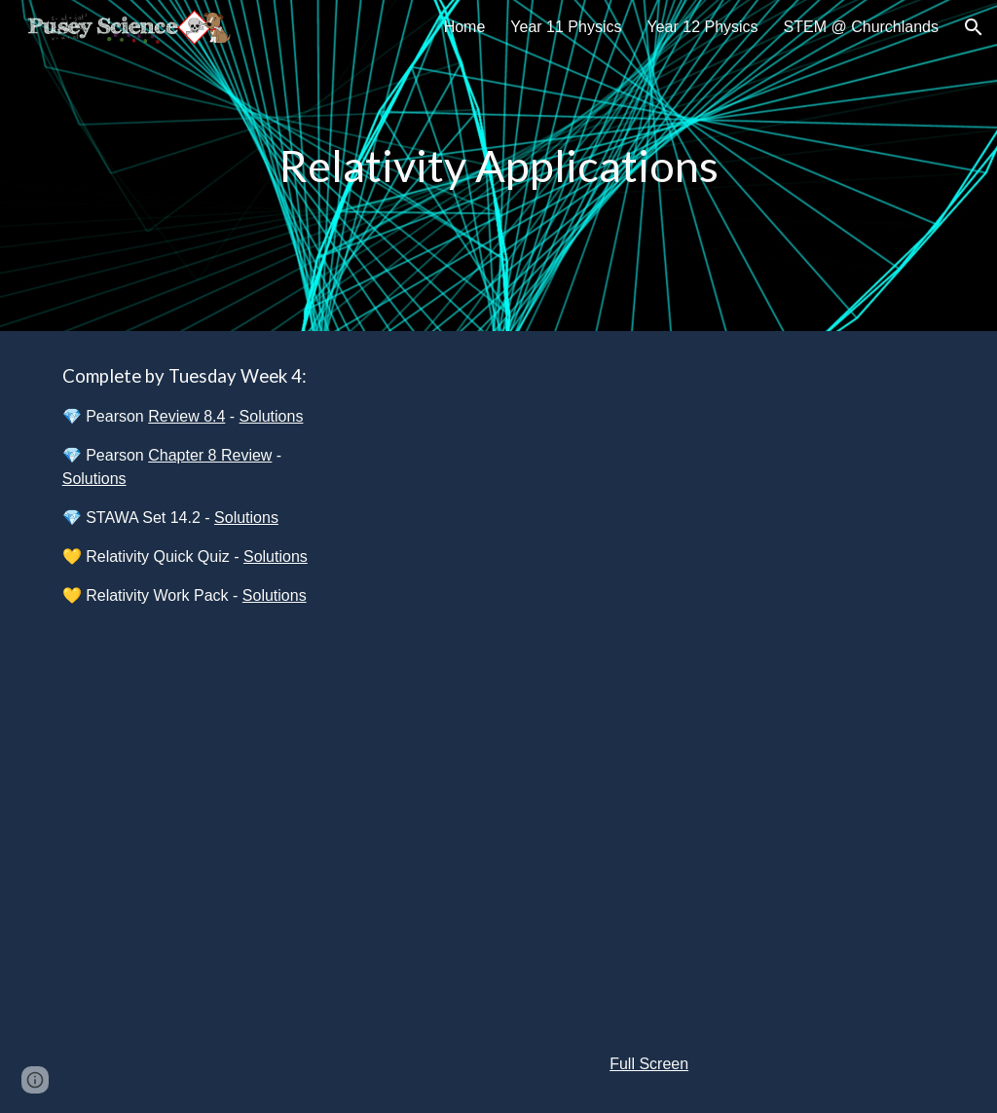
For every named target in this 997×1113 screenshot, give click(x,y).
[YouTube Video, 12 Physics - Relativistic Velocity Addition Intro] (649, 516)
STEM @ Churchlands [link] (861, 27)
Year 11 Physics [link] (565, 27)
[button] (973, 27)
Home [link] (465, 27)
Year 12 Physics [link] (701, 27)
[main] (499, 166)
